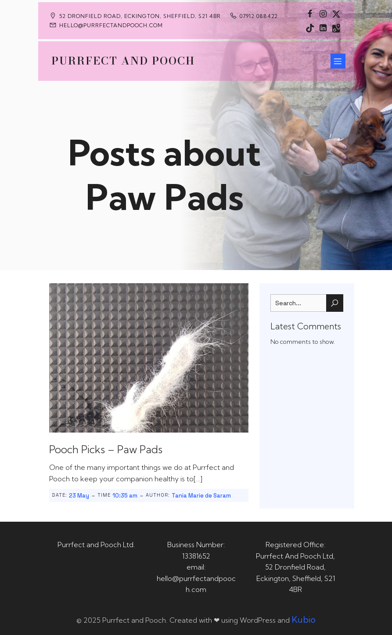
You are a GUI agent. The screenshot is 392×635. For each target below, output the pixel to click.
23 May (79, 495)
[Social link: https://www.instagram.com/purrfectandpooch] (323, 14)
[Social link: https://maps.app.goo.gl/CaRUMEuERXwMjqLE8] (336, 28)
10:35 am (124, 495)
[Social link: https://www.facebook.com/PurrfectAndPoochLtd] (309, 14)
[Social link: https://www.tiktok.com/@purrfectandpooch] (309, 28)
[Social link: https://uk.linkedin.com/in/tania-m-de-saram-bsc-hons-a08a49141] (323, 28)
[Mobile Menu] (338, 61)
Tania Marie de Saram (201, 495)
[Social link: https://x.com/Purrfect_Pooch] (336, 14)
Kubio (303, 619)
